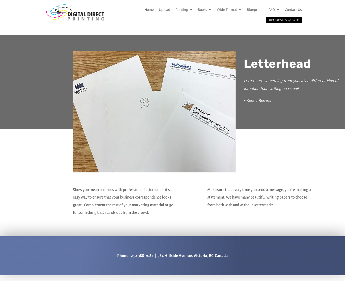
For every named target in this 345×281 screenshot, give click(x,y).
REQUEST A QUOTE (284, 19)
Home (149, 9)
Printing (181, 9)
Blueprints (255, 9)
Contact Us (293, 9)
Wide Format (227, 9)
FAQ (272, 9)
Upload (164, 9)
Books (202, 9)
